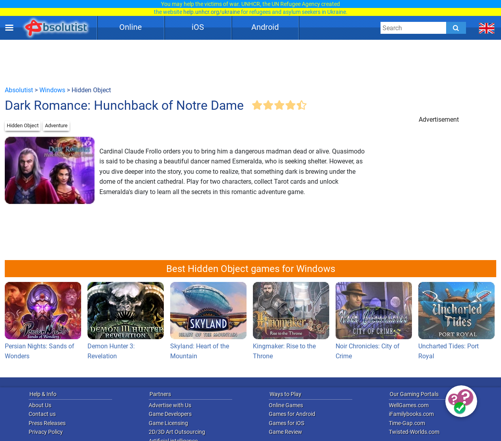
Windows (52, 90)
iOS (198, 27)
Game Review (285, 432)
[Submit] (456, 28)
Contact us (42, 414)
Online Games (286, 405)
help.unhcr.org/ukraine (211, 12)
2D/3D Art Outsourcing (177, 432)
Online (130, 27)
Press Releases (47, 423)
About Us (40, 405)
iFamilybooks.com (411, 414)
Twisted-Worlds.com (414, 432)
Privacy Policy (46, 432)
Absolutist (19, 90)
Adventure (56, 125)
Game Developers (170, 414)
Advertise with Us (170, 405)
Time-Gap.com (407, 423)
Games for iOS (286, 423)
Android (265, 27)
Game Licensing (168, 423)
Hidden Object (23, 125)
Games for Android (292, 414)
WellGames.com (409, 405)
